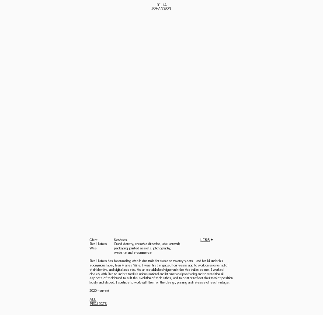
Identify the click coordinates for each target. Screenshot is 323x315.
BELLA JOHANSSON (161, 7)
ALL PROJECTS (98, 301)
